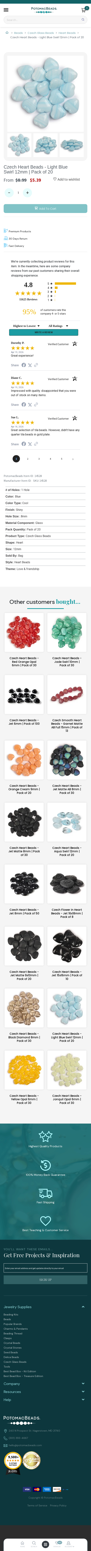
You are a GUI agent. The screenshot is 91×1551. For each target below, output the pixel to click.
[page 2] (27, 460)
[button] (6, 10)
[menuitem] (45, 1315)
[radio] (64, 283)
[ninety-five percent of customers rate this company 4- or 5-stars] (45, 311)
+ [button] (27, 193)
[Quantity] (18, 193)
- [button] (9, 193)
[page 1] (16, 459)
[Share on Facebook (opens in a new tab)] (24, 366)
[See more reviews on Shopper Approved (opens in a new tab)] (36, 366)
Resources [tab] (12, 1393)
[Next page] (73, 460)
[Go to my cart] (87, 8)
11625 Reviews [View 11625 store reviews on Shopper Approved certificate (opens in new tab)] (32, 299)
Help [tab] (7, 1401)
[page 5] (61, 460)
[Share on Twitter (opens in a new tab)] (30, 366)
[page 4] (50, 460)
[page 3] (39, 460)
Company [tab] (12, 1385)
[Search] (45, 20)
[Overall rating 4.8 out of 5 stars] (28, 293)
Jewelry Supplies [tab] (18, 1308)
